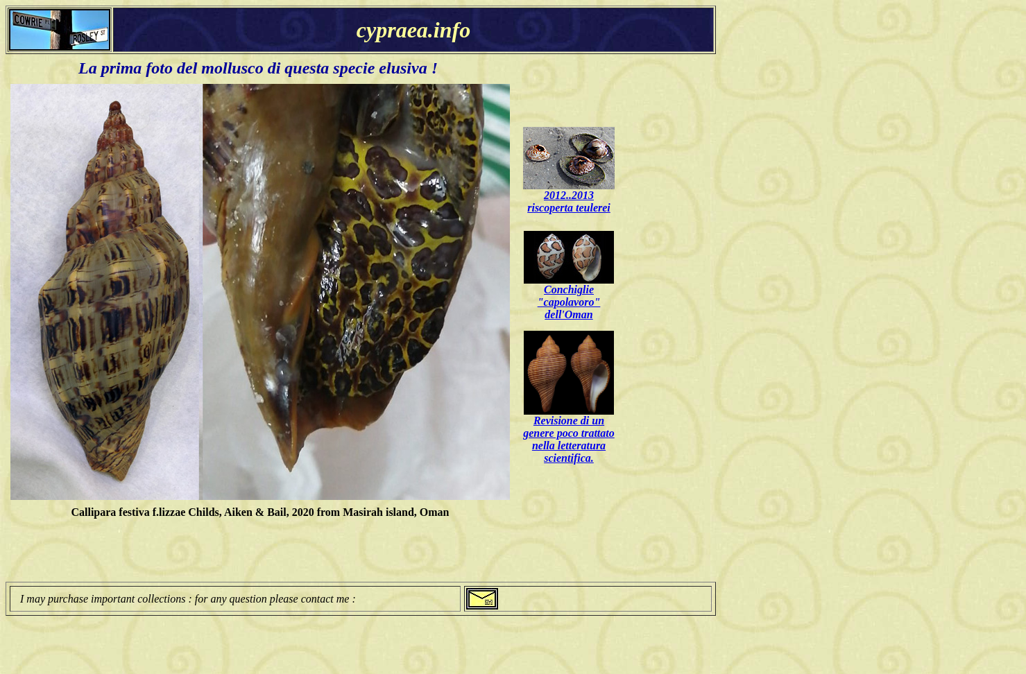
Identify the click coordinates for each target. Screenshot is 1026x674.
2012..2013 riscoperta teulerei (568, 201)
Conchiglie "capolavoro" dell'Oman (569, 302)
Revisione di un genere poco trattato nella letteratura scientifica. (569, 439)
